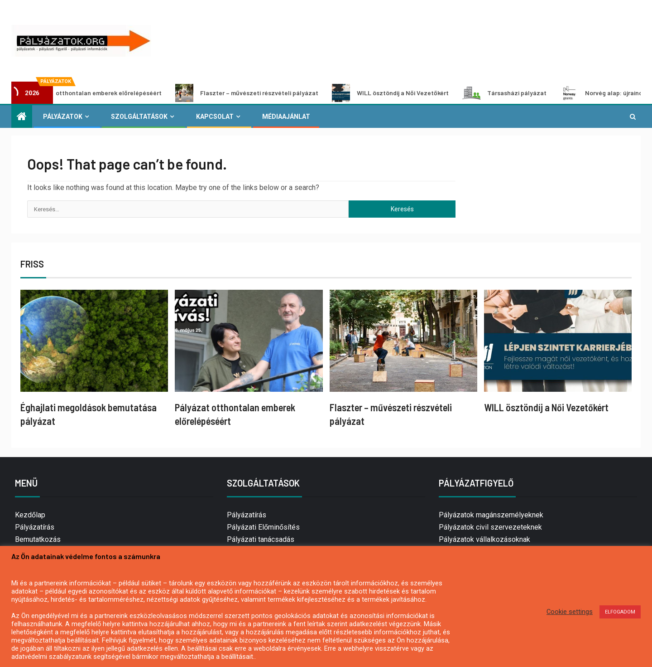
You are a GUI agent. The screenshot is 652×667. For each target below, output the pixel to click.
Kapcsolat (215, 116)
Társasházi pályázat (514, 93)
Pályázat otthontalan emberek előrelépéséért (92, 93)
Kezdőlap (30, 515)
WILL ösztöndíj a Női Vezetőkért (400, 93)
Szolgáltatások (139, 116)
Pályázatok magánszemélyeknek (491, 515)
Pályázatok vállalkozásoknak (484, 539)
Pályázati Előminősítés (263, 527)
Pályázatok (62, 116)
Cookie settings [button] (570, 612)
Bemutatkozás (38, 539)
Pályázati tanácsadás (260, 539)
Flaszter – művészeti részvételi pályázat (256, 93)
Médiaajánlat (286, 116)
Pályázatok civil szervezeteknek (490, 527)
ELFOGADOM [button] (620, 612)
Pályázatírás (34, 527)
